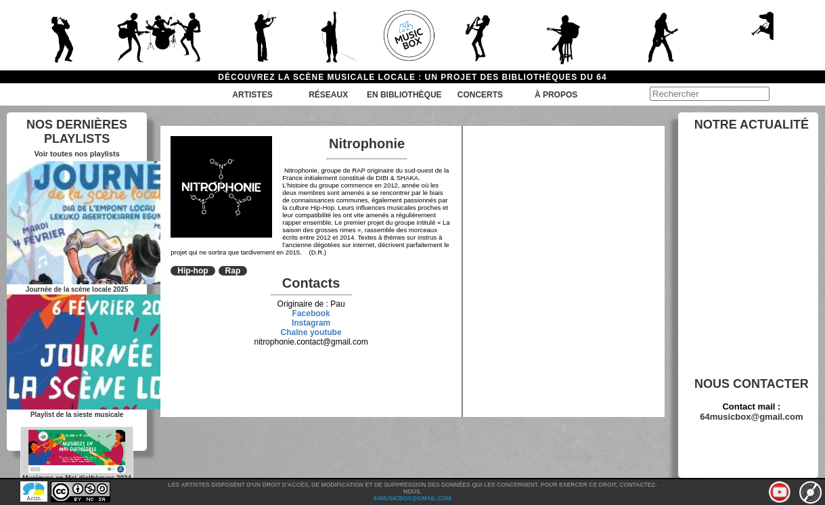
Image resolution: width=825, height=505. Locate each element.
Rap (233, 271)
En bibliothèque (404, 95)
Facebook (311, 313)
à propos (556, 95)
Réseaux (328, 95)
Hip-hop (192, 271)
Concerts (480, 95)
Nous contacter (751, 384)
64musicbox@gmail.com (751, 417)
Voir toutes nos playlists (76, 154)
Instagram (311, 323)
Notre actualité (751, 124)
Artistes (252, 95)
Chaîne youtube (311, 332)
